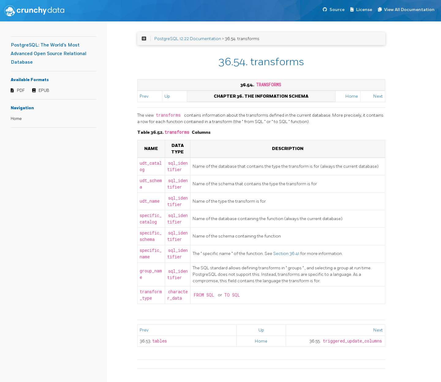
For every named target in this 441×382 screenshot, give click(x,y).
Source (337, 9)
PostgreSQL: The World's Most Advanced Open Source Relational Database (48, 53)
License (364, 9)
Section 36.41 (286, 253)
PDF (21, 90)
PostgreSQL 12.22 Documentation (187, 38)
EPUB (44, 90)
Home (16, 118)
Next (378, 96)
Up (167, 96)
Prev (144, 96)
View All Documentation (409, 9)
